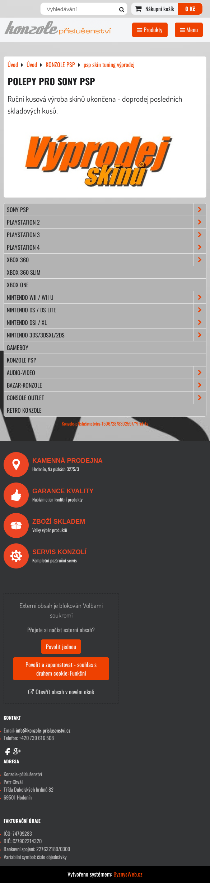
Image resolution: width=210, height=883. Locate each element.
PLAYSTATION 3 (106, 235)
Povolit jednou (61, 646)
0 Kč (190, 9)
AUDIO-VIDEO (106, 372)
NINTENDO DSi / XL (106, 322)
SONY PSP (106, 209)
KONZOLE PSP (21, 360)
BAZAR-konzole (106, 385)
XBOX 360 (106, 260)
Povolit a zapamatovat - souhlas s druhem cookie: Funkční (61, 668)
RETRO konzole (24, 410)
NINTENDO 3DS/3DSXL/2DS (106, 335)
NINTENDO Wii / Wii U (106, 297)
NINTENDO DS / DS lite (106, 310)
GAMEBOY (17, 347)
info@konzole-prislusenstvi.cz (43, 730)
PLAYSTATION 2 (106, 222)
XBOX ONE (18, 284)
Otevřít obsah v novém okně (61, 691)
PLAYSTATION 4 (106, 247)
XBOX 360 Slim (24, 272)
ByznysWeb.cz (128, 874)
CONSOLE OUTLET (106, 398)
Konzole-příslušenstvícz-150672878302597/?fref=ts (105, 423)
